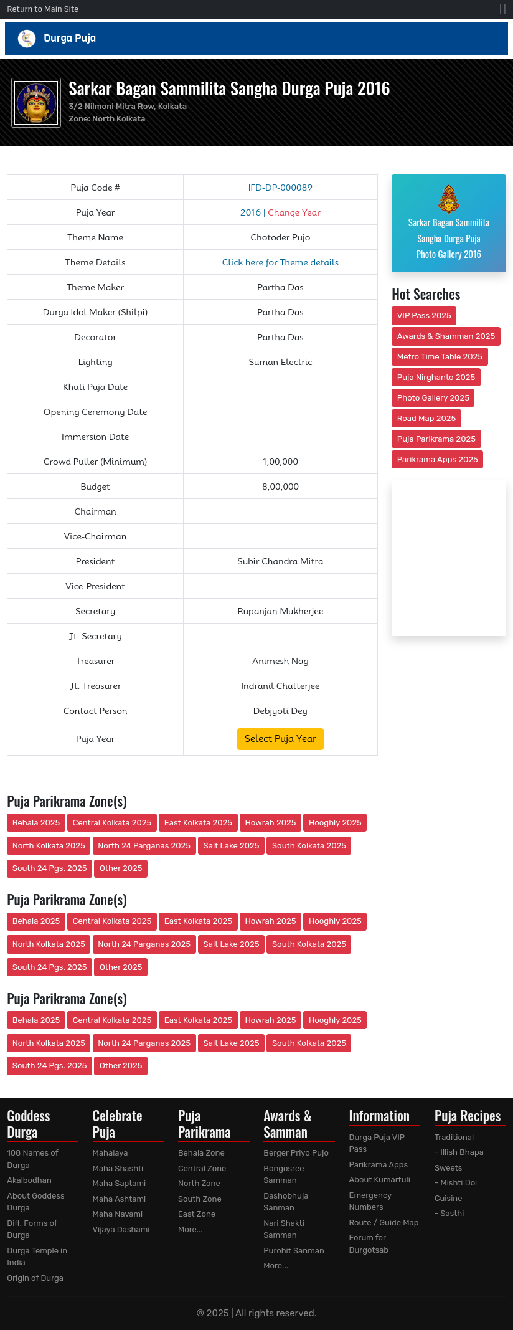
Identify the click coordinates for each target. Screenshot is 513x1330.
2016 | (280, 212)
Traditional (454, 1137)
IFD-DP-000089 (280, 187)
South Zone (200, 1199)
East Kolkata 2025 (198, 822)
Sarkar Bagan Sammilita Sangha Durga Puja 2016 (229, 87)
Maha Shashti (118, 1168)
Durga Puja (256, 38)
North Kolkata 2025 (48, 845)
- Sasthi (449, 1213)
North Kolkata (118, 118)
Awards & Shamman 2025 (446, 336)
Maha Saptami (119, 1183)
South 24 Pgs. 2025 (49, 868)
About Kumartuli (379, 1179)
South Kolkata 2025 (309, 845)
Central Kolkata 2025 (112, 822)
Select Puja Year (280, 738)
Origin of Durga (35, 1278)
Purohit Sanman (293, 1250)
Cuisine (449, 1198)
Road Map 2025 (426, 418)
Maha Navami (118, 1213)
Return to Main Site (42, 9)
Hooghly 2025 (335, 822)
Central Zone (202, 1168)
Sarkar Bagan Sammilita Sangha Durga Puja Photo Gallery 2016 (448, 222)
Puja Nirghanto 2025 (436, 377)
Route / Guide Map (384, 1222)
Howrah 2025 (270, 822)
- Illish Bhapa (459, 1152)
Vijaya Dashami (121, 1229)
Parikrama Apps (378, 1164)
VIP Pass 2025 (424, 315)
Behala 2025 (36, 822)
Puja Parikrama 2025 (436, 439)
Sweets (449, 1167)
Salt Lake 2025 (232, 845)
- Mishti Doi (456, 1182)
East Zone (196, 1213)
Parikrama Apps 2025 (437, 459)
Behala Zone (201, 1152)
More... (190, 1229)
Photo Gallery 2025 (433, 397)
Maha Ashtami (119, 1199)
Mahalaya (110, 1152)
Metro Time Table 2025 (439, 356)
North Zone (199, 1183)
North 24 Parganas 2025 (144, 845)
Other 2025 (121, 868)
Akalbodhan (29, 1180)
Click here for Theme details (280, 262)
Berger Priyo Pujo (296, 1152)
